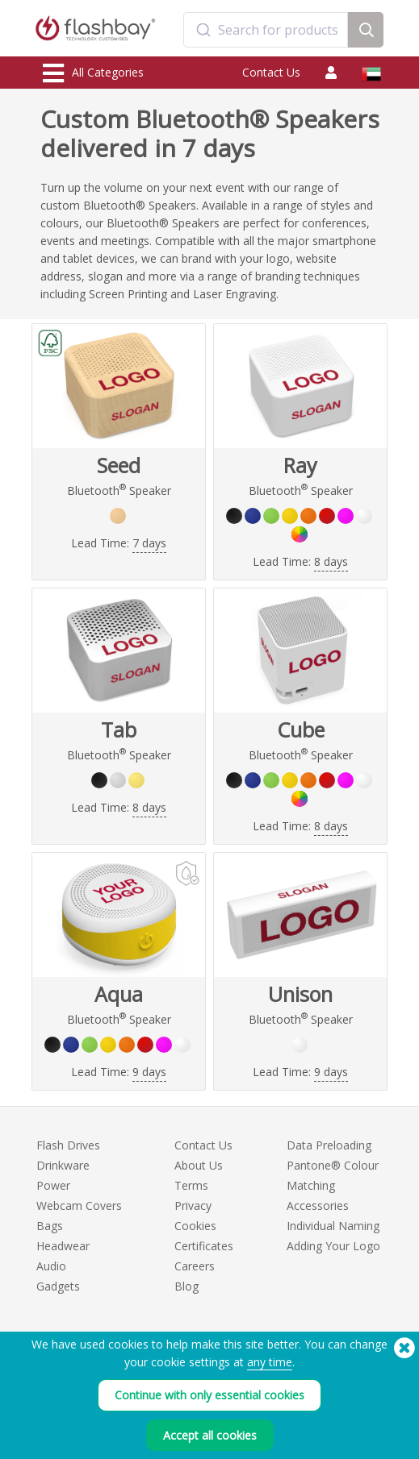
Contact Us (271, 72)
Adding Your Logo (333, 1245)
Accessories (318, 1205)
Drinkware (63, 1165)
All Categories (93, 73)
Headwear (63, 1245)
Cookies (195, 1225)
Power (53, 1185)
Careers (194, 1266)
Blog (186, 1286)
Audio (51, 1266)
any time (269, 1362)
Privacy (193, 1205)
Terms (191, 1185)
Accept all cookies (210, 1435)
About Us (198, 1165)
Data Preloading (329, 1145)
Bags (49, 1225)
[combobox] (265, 30)
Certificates (203, 1245)
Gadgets (58, 1286)
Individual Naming (333, 1225)
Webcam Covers (79, 1205)
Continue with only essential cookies (209, 1395)
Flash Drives (68, 1145)
